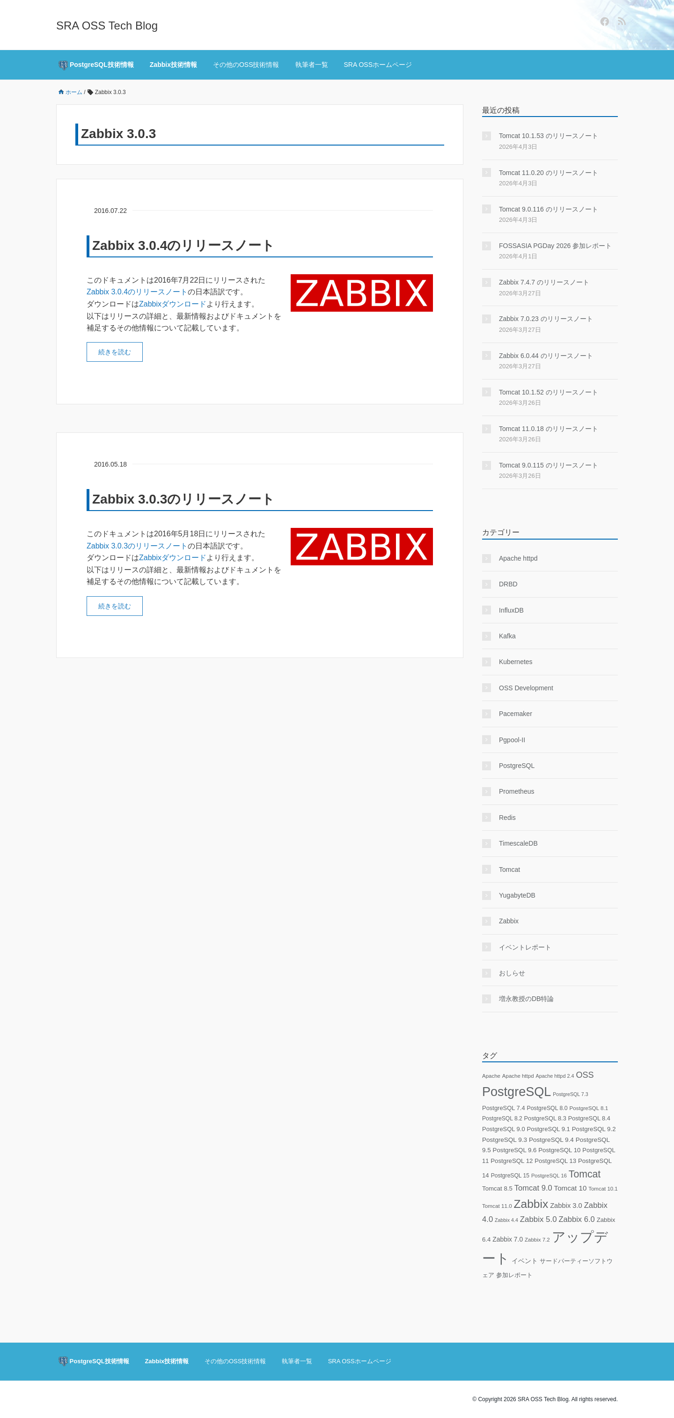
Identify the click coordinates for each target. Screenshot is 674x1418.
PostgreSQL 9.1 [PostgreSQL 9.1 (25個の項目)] (548, 1129)
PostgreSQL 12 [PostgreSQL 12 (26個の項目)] (512, 1160)
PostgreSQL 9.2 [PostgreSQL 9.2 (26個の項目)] (594, 1129)
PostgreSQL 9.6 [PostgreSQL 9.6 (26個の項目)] (515, 1150)
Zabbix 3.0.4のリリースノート (183, 245)
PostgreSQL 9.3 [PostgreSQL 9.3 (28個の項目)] (504, 1139)
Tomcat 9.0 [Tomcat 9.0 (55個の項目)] (533, 1188)
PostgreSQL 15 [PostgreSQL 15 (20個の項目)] (510, 1175)
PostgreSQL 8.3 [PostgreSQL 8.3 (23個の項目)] (545, 1118)
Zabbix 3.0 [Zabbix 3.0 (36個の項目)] (566, 1205)
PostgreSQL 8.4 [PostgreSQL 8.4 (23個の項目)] (589, 1118)
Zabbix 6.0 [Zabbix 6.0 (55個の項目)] (576, 1219)
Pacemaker (515, 713)
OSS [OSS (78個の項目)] (584, 1075)
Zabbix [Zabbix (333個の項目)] (531, 1204)
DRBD (508, 584)
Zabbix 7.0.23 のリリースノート (546, 318)
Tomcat (509, 869)
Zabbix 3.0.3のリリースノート (183, 499)
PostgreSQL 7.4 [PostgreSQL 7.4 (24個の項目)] (503, 1107)
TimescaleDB (518, 843)
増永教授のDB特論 (526, 998)
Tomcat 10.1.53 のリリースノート (548, 135)
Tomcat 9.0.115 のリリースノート (548, 465)
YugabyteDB (517, 895)
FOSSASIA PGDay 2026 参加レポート (555, 245)
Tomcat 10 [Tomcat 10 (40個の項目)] (570, 1188)
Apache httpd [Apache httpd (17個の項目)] (518, 1076)
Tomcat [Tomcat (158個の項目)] (585, 1174)
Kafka (507, 636)
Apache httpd (518, 558)
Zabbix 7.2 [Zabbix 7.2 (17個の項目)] (537, 1240)
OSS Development (526, 688)
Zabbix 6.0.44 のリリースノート (546, 355)
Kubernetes (516, 661)
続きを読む (114, 352)
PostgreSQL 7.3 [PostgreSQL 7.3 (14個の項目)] (570, 1094)
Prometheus (516, 791)
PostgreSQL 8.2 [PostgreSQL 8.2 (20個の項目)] (502, 1118)
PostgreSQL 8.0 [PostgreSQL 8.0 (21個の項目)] (547, 1108)
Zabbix (509, 921)
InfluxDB (511, 610)
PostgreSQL (517, 765)
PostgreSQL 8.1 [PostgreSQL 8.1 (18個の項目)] (589, 1108)
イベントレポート (525, 947)
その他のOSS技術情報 (246, 64)
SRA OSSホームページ (378, 64)
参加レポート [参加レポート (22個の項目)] (514, 1275)
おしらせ (512, 973)
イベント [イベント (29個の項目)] (525, 1261)
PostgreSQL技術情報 (96, 65)
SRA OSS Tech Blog (107, 25)
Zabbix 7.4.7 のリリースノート (544, 282)
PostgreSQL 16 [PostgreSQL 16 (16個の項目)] (549, 1175)
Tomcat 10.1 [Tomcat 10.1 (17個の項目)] (603, 1188)
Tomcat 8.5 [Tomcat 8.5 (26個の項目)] (497, 1188)
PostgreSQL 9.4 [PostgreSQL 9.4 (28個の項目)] (551, 1139)
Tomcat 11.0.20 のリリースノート (548, 172)
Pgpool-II (512, 740)
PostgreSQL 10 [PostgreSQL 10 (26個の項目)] (559, 1150)
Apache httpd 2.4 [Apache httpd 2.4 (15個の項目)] (554, 1076)
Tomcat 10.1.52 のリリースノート (548, 392)
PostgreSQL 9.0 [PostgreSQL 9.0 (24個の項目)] (503, 1129)
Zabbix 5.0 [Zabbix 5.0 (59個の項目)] (538, 1219)
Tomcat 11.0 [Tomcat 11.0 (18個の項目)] (497, 1206)
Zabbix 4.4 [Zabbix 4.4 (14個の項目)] (506, 1220)
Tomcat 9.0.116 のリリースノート (548, 209)
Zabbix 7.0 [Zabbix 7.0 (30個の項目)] (507, 1239)
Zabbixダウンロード (172, 304)
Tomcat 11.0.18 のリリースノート (548, 428)
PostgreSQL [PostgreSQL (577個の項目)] (516, 1092)
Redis (507, 817)
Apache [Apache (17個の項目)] (491, 1076)
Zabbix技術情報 (173, 64)
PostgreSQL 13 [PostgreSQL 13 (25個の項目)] (555, 1160)
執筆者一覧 (311, 64)
